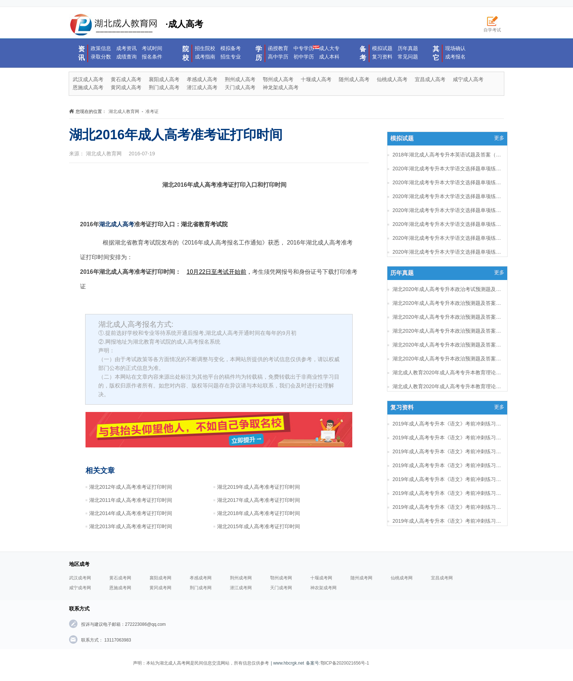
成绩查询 (126, 57)
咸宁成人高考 (468, 79)
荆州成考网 (241, 577)
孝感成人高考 (202, 79)
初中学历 (303, 57)
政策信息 (101, 48)
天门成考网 (281, 587)
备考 (363, 53)
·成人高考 (136, 25)
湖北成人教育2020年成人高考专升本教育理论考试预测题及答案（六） (447, 372)
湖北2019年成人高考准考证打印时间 (258, 487)
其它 (436, 53)
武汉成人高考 (88, 79)
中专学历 (303, 48)
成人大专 (329, 48)
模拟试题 (382, 48)
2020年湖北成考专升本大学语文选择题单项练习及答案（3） (447, 238)
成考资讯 (126, 48)
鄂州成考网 (281, 577)
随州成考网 (361, 577)
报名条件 (152, 57)
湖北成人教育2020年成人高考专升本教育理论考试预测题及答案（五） (447, 386)
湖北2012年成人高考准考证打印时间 (130, 487)
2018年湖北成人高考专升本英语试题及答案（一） (447, 155)
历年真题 (408, 48)
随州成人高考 (354, 79)
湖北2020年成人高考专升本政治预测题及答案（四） (447, 317)
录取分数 (101, 57)
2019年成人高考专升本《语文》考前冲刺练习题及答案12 (447, 493)
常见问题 (408, 57)
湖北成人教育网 (124, 111)
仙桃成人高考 (392, 79)
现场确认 (455, 48)
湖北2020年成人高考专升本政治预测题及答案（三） (447, 331)
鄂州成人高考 (278, 79)
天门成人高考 (240, 87)
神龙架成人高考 (281, 87)
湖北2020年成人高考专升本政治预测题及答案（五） (447, 303)
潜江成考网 (241, 587)
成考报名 (455, 57)
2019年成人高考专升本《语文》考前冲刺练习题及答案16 (447, 437)
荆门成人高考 (164, 87)
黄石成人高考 (126, 79)
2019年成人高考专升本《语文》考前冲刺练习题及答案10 (447, 521)
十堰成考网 (321, 577)
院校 (185, 53)
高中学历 (278, 57)
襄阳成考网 (160, 577)
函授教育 (278, 48)
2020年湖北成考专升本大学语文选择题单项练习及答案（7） (447, 182)
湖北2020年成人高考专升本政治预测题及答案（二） (447, 345)
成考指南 (205, 57)
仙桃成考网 (402, 577)
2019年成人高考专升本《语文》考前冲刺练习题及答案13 (447, 479)
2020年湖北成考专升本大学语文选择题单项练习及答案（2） (447, 252)
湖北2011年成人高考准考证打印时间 (130, 500)
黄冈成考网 (160, 587)
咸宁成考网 (80, 587)
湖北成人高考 (116, 224)
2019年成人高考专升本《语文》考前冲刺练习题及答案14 (447, 465)
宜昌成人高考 (430, 79)
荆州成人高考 (240, 79)
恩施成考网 (120, 587)
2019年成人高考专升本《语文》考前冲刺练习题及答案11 (447, 507)
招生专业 (230, 57)
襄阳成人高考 (164, 79)
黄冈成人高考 (126, 87)
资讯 (81, 53)
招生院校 (205, 48)
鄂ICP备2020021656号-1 (344, 663)
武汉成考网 (80, 577)
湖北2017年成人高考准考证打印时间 (258, 500)
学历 (258, 53)
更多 (499, 138)
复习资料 (382, 57)
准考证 (152, 111)
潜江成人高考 (202, 87)
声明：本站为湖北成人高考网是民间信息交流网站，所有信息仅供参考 (201, 663)
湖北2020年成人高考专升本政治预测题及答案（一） (447, 359)
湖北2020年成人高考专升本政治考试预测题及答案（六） (447, 289)
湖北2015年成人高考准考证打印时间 (258, 526)
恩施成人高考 (88, 87)
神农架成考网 (323, 587)
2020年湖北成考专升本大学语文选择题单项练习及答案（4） (447, 224)
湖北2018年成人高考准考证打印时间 (258, 513)
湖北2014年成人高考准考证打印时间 (130, 513)
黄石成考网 (120, 577)
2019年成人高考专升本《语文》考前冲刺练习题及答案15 (447, 451)
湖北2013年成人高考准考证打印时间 (130, 526)
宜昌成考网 (442, 577)
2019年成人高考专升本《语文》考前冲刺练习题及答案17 (447, 424)
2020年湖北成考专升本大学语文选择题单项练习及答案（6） (447, 196)
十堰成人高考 (316, 79)
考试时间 (152, 48)
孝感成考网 (201, 577)
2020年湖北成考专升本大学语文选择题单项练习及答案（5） (447, 210)
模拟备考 (230, 48)
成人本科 (329, 57)
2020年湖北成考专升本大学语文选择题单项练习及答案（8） (447, 168)
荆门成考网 (201, 587)
